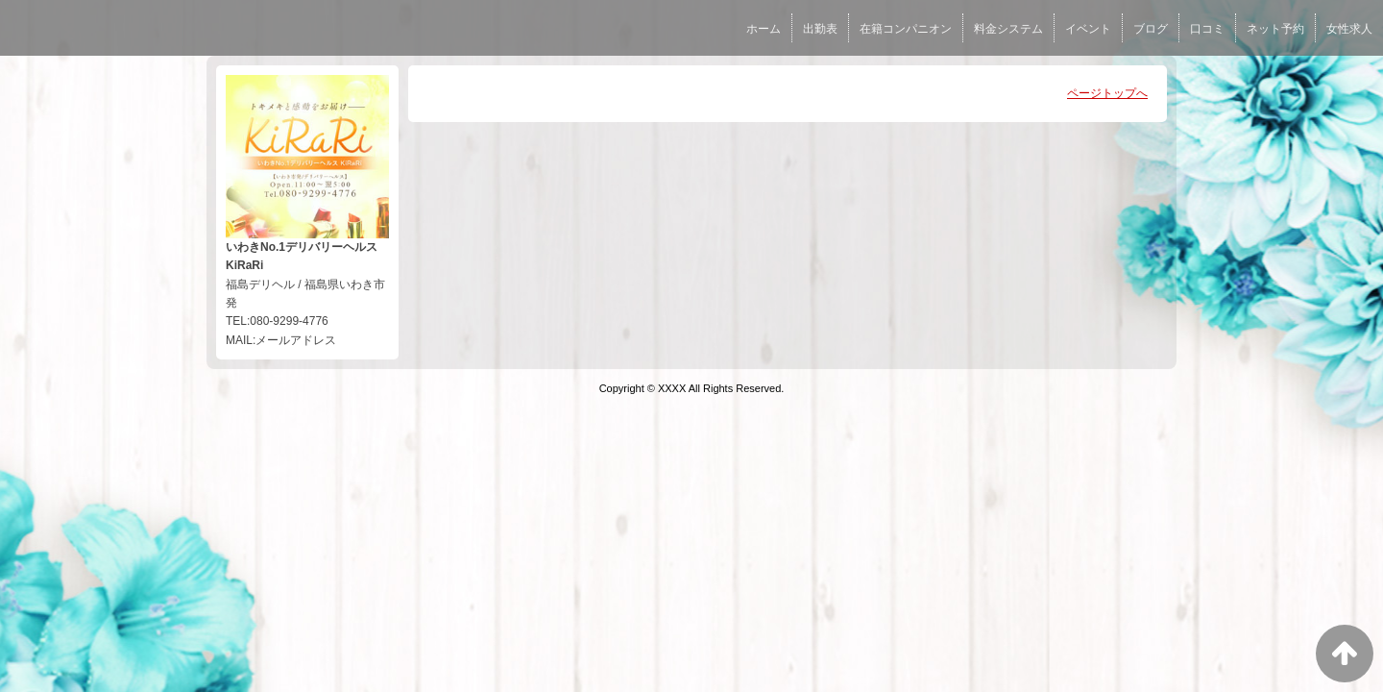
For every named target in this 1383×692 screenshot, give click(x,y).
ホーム (763, 29)
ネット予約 (1275, 29)
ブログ (1150, 29)
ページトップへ (1107, 93)
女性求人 (1349, 29)
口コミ (1207, 29)
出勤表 (820, 29)
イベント (1088, 29)
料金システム (1008, 29)
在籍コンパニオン (906, 29)
